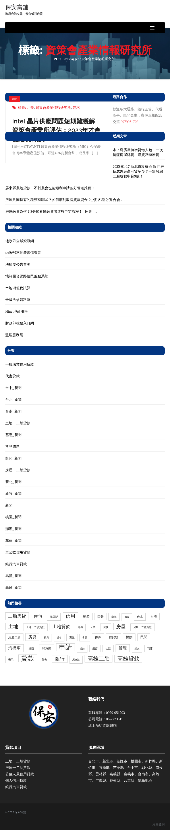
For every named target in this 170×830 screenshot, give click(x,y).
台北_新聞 (13, 399)
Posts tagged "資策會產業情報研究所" (89, 59)
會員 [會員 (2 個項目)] (84, 637)
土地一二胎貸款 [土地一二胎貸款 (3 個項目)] (35, 627)
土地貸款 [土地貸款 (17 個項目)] (61, 626)
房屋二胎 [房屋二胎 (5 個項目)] (14, 637)
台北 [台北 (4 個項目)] (140, 616)
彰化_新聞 (13, 458)
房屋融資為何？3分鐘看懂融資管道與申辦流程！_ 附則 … (51, 211)
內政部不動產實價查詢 (23, 253)
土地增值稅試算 (17, 288)
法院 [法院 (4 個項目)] (31, 648)
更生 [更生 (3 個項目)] (72, 637)
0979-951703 (115, 713)
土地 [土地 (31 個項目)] (13, 626)
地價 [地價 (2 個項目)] (80, 627)
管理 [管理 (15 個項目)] (122, 648)
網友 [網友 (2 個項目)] (137, 648)
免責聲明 (158, 824)
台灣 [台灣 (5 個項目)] (154, 616)
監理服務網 (14, 335)
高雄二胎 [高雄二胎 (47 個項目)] (98, 659)
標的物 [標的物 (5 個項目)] (113, 637)
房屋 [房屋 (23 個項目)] (121, 626)
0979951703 (129, 122)
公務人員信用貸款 (19, 774)
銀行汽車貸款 (16, 564)
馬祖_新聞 (13, 576)
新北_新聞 (13, 482)
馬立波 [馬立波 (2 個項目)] (76, 660)
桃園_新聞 (13, 517)
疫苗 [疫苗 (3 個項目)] (95, 648)
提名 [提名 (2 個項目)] (59, 637)
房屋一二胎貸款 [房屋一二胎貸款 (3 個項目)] (142, 627)
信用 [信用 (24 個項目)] (70, 616)
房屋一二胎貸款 (17, 470)
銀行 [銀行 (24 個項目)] (60, 659)
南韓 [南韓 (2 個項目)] (126, 617)
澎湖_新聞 (13, 529)
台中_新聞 (13, 388)
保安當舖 (24, 9)
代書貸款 (12, 376)
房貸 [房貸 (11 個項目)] (32, 637)
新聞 (14, 99)
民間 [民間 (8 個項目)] (143, 637)
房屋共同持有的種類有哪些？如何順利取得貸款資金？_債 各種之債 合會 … (65, 200)
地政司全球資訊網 (19, 241)
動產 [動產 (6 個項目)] (86, 616)
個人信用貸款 (16, 780)
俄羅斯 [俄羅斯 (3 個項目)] (54, 616)
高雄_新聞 (13, 587)
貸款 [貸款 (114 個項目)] (27, 658)
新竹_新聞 (13, 493)
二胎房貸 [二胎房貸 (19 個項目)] (17, 616)
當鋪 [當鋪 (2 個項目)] (82, 648)
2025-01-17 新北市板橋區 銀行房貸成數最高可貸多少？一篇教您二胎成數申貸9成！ (138, 171)
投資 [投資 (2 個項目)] (46, 637)
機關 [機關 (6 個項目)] (129, 637)
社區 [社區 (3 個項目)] (108, 648)
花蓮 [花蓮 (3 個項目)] (150, 648)
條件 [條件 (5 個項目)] (98, 637)
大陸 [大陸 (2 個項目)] (93, 627)
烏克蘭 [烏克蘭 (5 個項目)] (46, 648)
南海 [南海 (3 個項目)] (114, 616)
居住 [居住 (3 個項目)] (105, 627)
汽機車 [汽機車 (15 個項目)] (14, 648)
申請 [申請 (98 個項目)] (65, 647)
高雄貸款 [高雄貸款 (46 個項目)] (128, 659)
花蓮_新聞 (13, 540)
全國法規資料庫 (17, 300)
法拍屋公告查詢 (17, 264)
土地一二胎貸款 (17, 423)
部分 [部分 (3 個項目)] (44, 659)
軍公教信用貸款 (17, 552)
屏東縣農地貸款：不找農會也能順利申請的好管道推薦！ (50, 188)
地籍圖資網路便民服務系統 (26, 276)
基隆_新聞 (13, 435)
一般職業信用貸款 (19, 364)
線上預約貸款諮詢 (102, 725)
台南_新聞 (13, 411)
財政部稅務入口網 (19, 323)
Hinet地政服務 (16, 311)
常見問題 (12, 446)
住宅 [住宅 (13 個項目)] (38, 616)
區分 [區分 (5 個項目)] (100, 616)
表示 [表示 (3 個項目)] (11, 659)
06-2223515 (114, 719)
